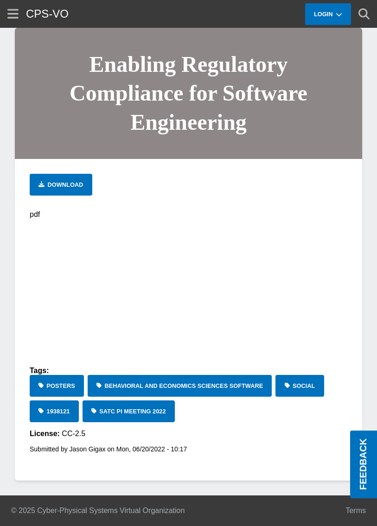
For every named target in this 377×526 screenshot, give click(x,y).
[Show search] (364, 13)
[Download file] (61, 185)
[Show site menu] (13, 13)
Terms (355, 510)
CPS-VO (47, 13)
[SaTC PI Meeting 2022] (129, 411)
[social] (299, 386)
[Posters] (57, 386)
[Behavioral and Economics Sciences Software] (180, 386)
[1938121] (54, 411)
